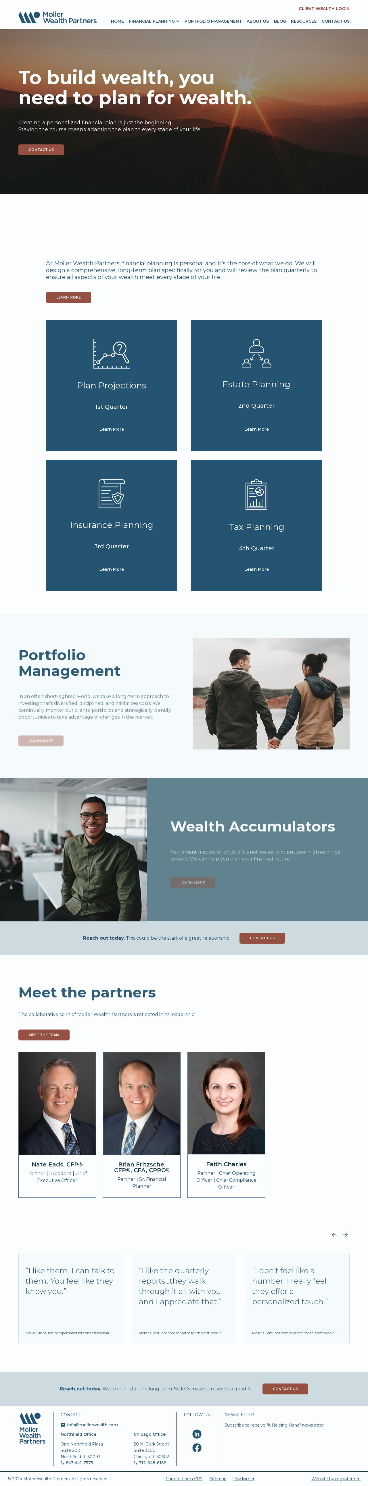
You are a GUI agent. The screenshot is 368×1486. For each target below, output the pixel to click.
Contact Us (262, 938)
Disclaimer (243, 1478)
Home (117, 21)
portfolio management (213, 21)
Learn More (111, 429)
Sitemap (218, 1478)
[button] (152, 20)
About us (258, 21)
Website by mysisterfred (336, 1478)
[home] (57, 17)
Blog (280, 21)
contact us (41, 150)
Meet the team (44, 1035)
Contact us (336, 21)
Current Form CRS (184, 1478)
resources (304, 21)
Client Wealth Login (324, 8)
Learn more (68, 297)
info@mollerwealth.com (92, 1424)
